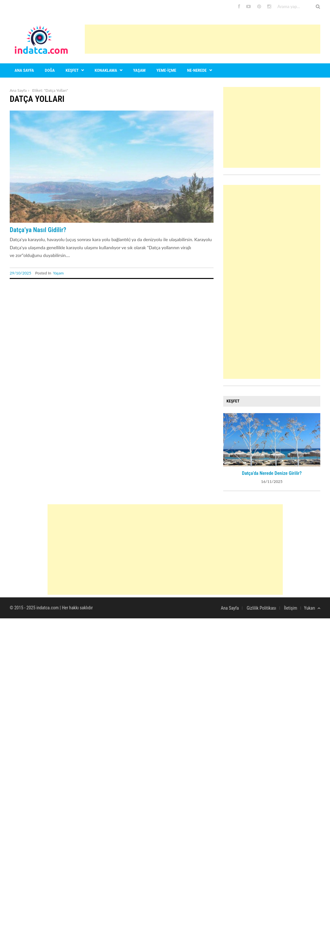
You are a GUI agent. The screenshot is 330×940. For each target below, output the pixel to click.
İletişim (290, 608)
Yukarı (312, 608)
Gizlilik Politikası (261, 608)
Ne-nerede (196, 70)
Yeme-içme (166, 70)
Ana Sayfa (18, 90)
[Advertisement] (202, 39)
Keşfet (72, 70)
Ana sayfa (24, 70)
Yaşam (139, 70)
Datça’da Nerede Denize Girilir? (272, 473)
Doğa (50, 70)
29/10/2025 (20, 273)
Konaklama (106, 70)
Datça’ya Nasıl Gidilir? (38, 230)
